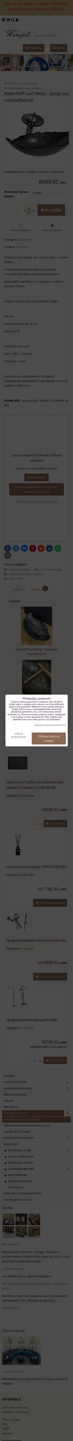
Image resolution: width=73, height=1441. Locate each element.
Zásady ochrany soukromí (50, 725)
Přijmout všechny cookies (48, 738)
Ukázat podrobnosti (18, 735)
